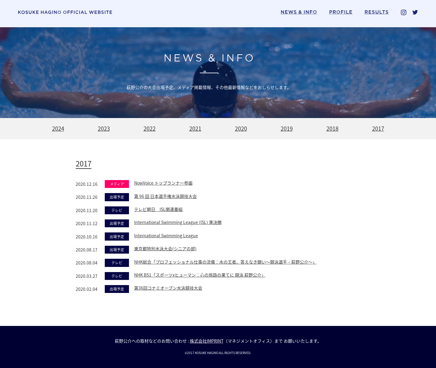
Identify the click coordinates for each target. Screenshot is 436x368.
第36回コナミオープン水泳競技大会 (168, 288)
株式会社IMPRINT (206, 341)
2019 (287, 128)
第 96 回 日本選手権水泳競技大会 (165, 196)
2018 (332, 128)
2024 (58, 128)
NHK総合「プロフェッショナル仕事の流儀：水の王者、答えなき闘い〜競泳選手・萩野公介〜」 (225, 262)
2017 (378, 128)
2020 (241, 128)
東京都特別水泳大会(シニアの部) (165, 248)
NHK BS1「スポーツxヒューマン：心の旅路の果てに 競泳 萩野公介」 (200, 275)
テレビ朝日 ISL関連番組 (158, 209)
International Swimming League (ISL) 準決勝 (178, 222)
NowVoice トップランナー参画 (163, 183)
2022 (150, 128)
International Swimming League (166, 235)
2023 (104, 128)
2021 (195, 128)
